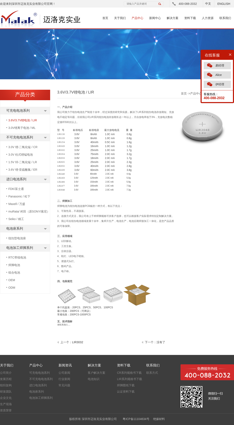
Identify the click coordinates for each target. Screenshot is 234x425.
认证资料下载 (126, 391)
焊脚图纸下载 (126, 385)
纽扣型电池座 (17, 238)
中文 (208, 3)
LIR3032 (77, 342)
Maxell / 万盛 (16, 204)
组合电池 (14, 272)
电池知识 (93, 379)
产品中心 (137, 18)
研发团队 (6, 391)
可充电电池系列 (18, 110)
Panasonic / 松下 (19, 196)
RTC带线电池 (17, 257)
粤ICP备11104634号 (136, 419)
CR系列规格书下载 (129, 372)
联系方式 (152, 372)
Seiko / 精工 (16, 219)
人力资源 (208, 18)
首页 (105, 18)
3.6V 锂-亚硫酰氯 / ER (22, 169)
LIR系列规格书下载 (129, 379)
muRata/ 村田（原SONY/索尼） (29, 211)
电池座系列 (14, 228)
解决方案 (172, 18)
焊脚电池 (14, 265)
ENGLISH (223, 3)
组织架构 (6, 385)
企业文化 (6, 397)
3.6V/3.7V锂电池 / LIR (22, 120)
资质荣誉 (6, 410)
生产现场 (6, 404)
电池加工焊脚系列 (19, 248)
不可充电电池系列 (19, 137)
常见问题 (64, 385)
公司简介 (6, 372)
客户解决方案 (96, 372)
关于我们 (120, 18)
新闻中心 (155, 18)
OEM (11, 280)
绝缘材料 (159, 419)
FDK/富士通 (16, 189)
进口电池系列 (16, 179)
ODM (11, 287)
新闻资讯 (65, 365)
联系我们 (225, 18)
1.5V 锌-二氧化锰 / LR (22, 162)
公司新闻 (64, 372)
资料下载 (190, 18)
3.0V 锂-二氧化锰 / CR (22, 147)
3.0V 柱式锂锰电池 (20, 154)
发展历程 (6, 379)
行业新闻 (64, 379)
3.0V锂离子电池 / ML (22, 127)
